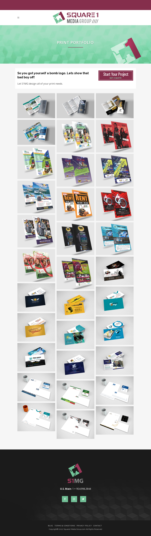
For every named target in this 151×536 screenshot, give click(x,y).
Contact (97, 526)
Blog (50, 526)
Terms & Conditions (65, 526)
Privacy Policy (84, 526)
